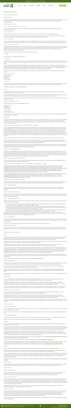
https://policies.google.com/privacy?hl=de (46, 339)
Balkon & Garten (31, 5)
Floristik (25, 5)
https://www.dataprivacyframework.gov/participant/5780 (52, 343)
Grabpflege (38, 5)
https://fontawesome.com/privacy (45, 319)
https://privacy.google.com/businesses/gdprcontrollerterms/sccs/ (16, 337)
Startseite (19, 5)
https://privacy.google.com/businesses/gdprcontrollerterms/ (56, 336)
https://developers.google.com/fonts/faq (30, 311)
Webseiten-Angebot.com (63, 406)
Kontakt (44, 5)
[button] (2, 406)
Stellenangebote (50, 5)
